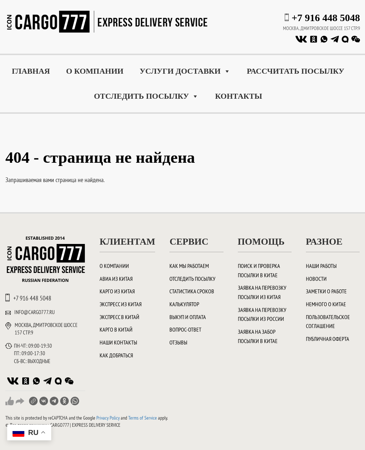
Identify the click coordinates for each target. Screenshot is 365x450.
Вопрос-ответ (185, 329)
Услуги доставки (185, 71)
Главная (31, 71)
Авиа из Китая (116, 278)
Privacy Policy (108, 418)
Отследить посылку (146, 96)
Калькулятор (184, 304)
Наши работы (321, 265)
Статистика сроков (191, 291)
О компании (94, 71)
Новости (316, 278)
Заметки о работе (326, 291)
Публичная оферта (327, 338)
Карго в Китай (116, 329)
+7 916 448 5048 (326, 17)
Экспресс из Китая (120, 304)
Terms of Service (142, 418)
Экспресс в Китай (119, 317)
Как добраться (116, 355)
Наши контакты (118, 342)
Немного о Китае (326, 304)
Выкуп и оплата (187, 317)
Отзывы (178, 342)
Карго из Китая (117, 291)
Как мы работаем (189, 265)
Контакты (238, 96)
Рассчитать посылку (295, 71)
